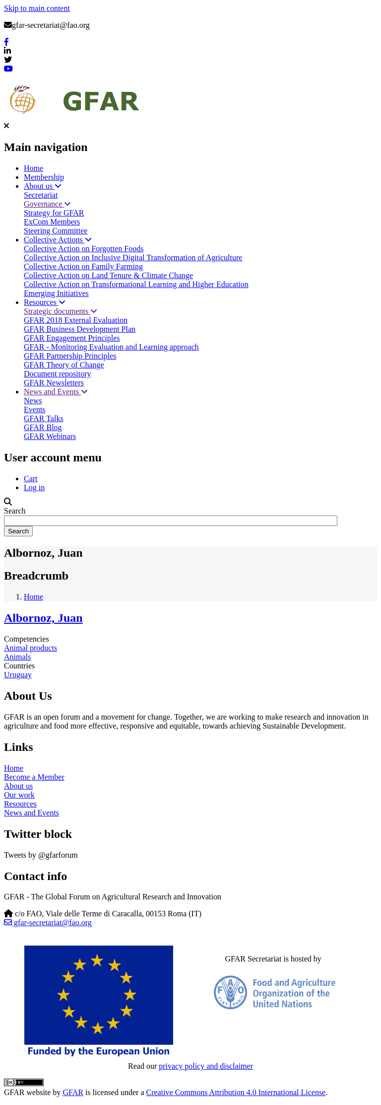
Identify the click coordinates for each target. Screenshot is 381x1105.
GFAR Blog (43, 427)
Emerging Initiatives (56, 293)
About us (43, 186)
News (33, 400)
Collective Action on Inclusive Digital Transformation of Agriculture (133, 257)
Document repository (57, 373)
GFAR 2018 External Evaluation (75, 320)
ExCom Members (52, 222)
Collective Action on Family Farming (83, 266)
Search (15, 511)
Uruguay (18, 674)
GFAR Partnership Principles (70, 356)
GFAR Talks (44, 418)
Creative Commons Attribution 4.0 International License (236, 1092)
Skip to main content (37, 8)
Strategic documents (60, 311)
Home (33, 168)
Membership (44, 177)
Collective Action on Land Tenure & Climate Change (108, 275)
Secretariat (41, 195)
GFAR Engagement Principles (72, 338)
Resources (44, 302)
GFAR (73, 1092)
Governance (47, 204)
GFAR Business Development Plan (79, 329)
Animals (17, 657)
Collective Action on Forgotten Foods (83, 248)
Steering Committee (55, 230)
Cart (31, 478)
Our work (19, 795)
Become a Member (34, 777)
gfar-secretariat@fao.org (48, 922)
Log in (34, 487)
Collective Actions (58, 239)
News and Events (56, 391)
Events (35, 409)
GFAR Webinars (50, 436)
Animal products (30, 648)
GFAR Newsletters (54, 382)
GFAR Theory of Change (64, 365)
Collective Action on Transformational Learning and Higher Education (136, 284)
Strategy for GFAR (54, 213)
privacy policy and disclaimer (206, 1066)
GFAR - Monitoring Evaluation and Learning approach (111, 347)
